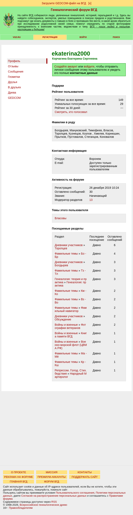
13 (90, 199)
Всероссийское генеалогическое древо (43, 504)
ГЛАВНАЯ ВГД (18, 481)
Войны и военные (66, 324)
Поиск (116, 37)
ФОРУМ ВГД (51, 481)
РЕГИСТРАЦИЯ (50, 37)
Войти (83, 37)
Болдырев (61, 265)
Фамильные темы (66, 253)
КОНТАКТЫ (85, 472)
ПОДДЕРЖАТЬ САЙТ (85, 476)
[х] (89, 3)
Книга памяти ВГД (71, 335)
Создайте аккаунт (66, 66)
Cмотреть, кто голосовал (71, 112)
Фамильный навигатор (71, 309)
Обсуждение (63, 319)
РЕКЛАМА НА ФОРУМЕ (18, 476)
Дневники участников (69, 245)
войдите (89, 66)
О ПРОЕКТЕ (18, 472)
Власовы (60, 218)
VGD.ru (17, 37)
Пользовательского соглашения (75, 492)
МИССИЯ (51, 472)
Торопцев (61, 248)
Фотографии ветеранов (70, 326)
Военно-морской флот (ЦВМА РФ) (71, 345)
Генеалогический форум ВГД (74, 10)
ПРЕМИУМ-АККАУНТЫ (51, 476)
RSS (54, 501)
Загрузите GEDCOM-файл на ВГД (64, 3)
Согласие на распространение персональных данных (53, 495)
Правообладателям (20, 507)
